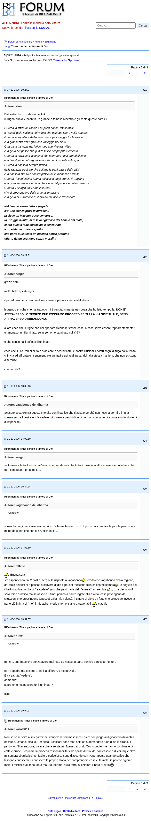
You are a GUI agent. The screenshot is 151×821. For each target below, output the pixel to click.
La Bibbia (95, 798)
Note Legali (54, 811)
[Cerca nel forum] (116, 25)
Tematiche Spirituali (66, 60)
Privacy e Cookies (92, 811)
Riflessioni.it (30, 27)
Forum (38, 41)
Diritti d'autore (71, 811)
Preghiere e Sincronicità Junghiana (69, 798)
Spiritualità (50, 41)
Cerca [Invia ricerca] (143, 25)
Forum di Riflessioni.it (20, 41)
